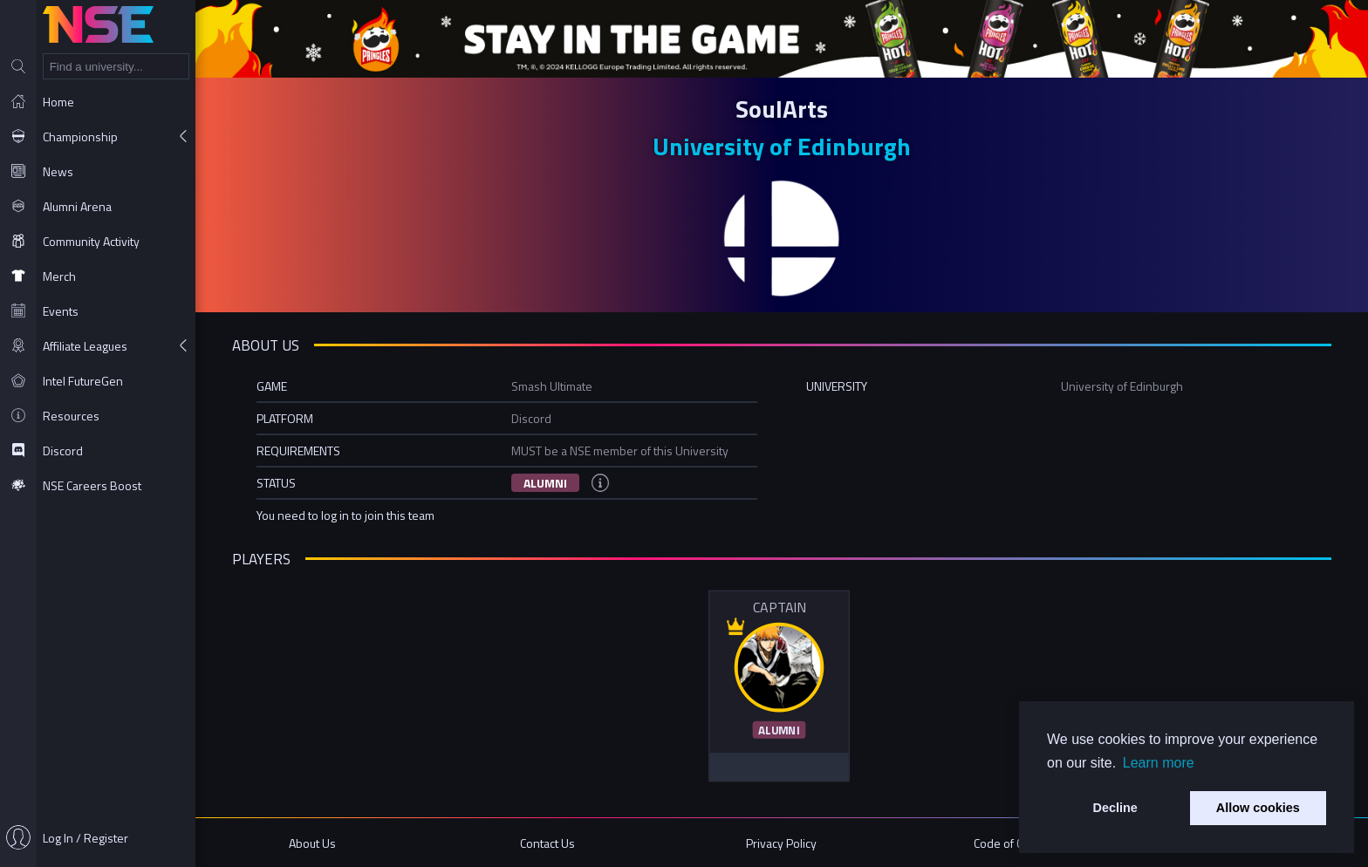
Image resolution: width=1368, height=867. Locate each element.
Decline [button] (1115, 808)
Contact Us (547, 843)
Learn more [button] (1158, 762)
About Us (312, 843)
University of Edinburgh (782, 146)
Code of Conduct (1016, 843)
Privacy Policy (781, 843)
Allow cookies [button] (1258, 808)
